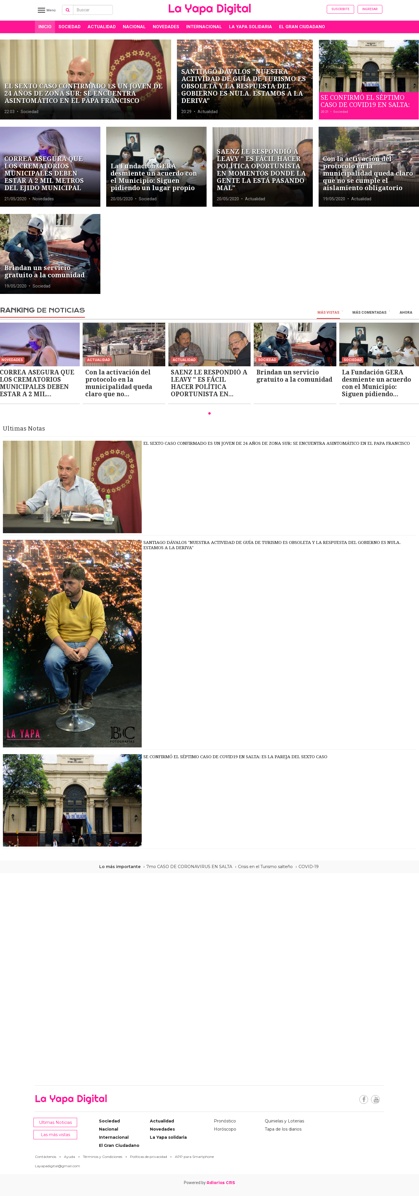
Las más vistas (55, 1134)
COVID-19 (309, 866)
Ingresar (370, 9)
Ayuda (69, 1156)
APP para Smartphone (194, 1156)
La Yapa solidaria (250, 26)
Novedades (166, 26)
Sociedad (69, 26)
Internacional (204, 26)
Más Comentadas (369, 312)
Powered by (209, 1182)
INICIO (45, 26)
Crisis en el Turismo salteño (265, 866)
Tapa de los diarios (283, 1129)
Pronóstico (225, 1121)
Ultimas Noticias (55, 1122)
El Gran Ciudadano (302, 26)
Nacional (134, 26)
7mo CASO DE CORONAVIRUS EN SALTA (189, 866)
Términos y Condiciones (102, 1156)
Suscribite (340, 9)
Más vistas (328, 312)
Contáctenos (45, 1156)
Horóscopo (225, 1129)
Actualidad (102, 26)
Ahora (406, 312)
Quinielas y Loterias (284, 1121)
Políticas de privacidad (148, 1156)
